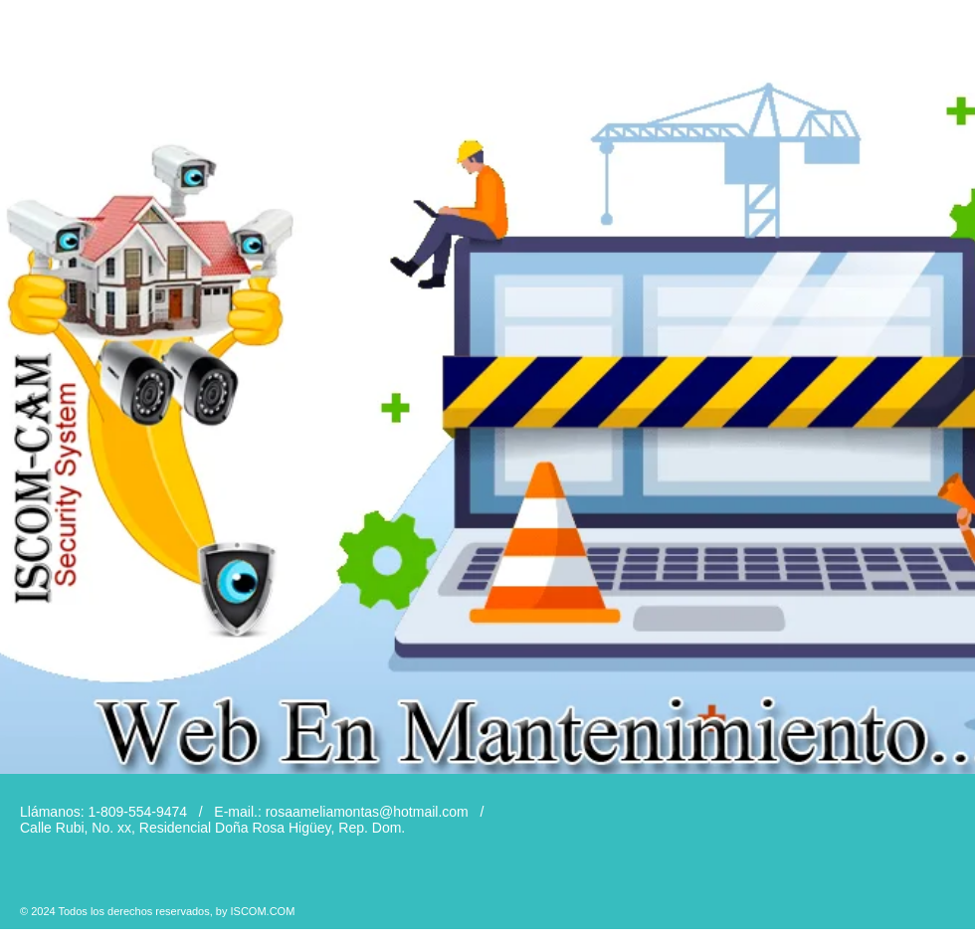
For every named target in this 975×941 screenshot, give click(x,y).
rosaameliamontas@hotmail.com (367, 812)
